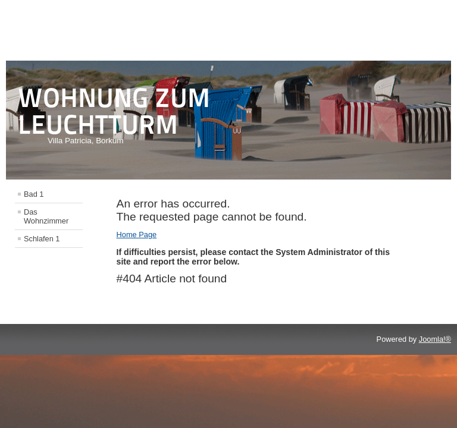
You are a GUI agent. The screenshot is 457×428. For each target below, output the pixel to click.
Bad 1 (33, 194)
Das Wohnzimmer (46, 216)
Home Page (137, 234)
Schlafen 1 (42, 238)
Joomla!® (435, 339)
